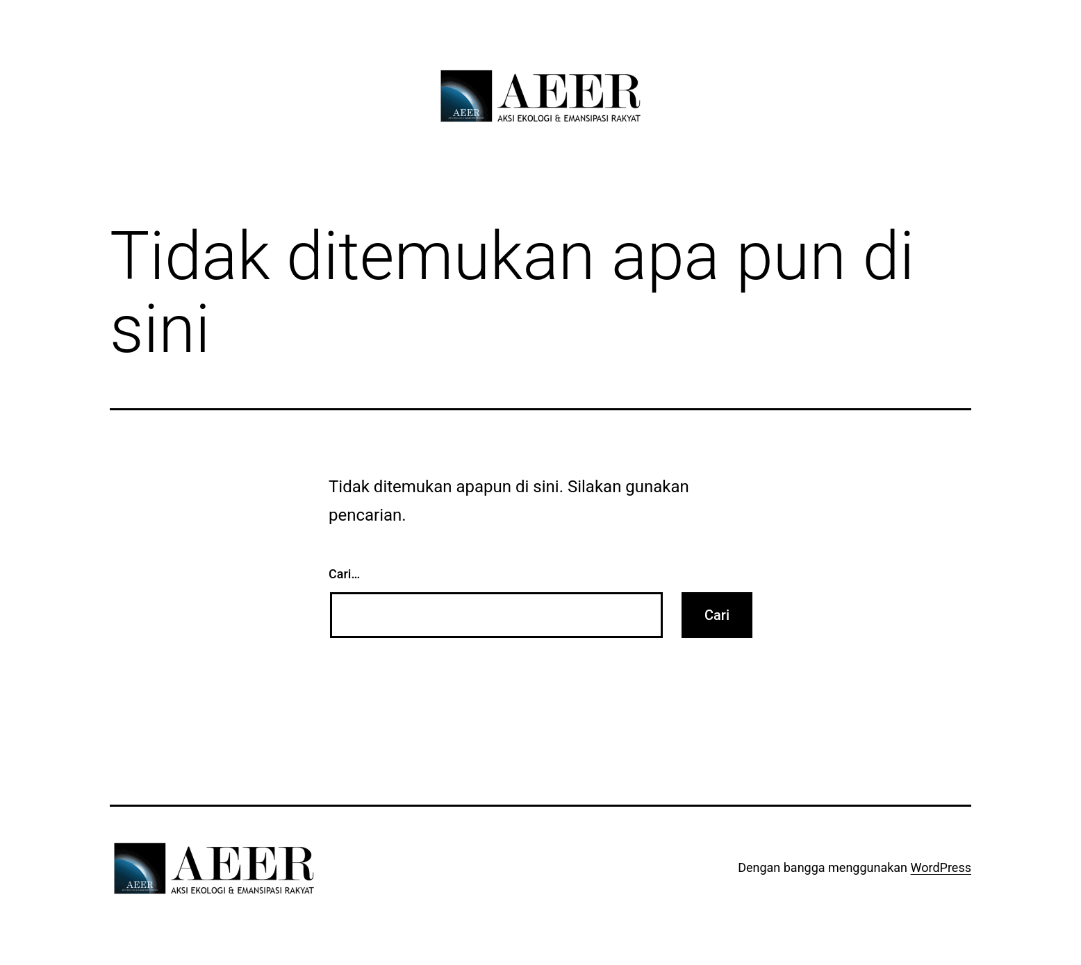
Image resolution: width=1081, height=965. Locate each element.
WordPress (941, 867)
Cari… (344, 574)
